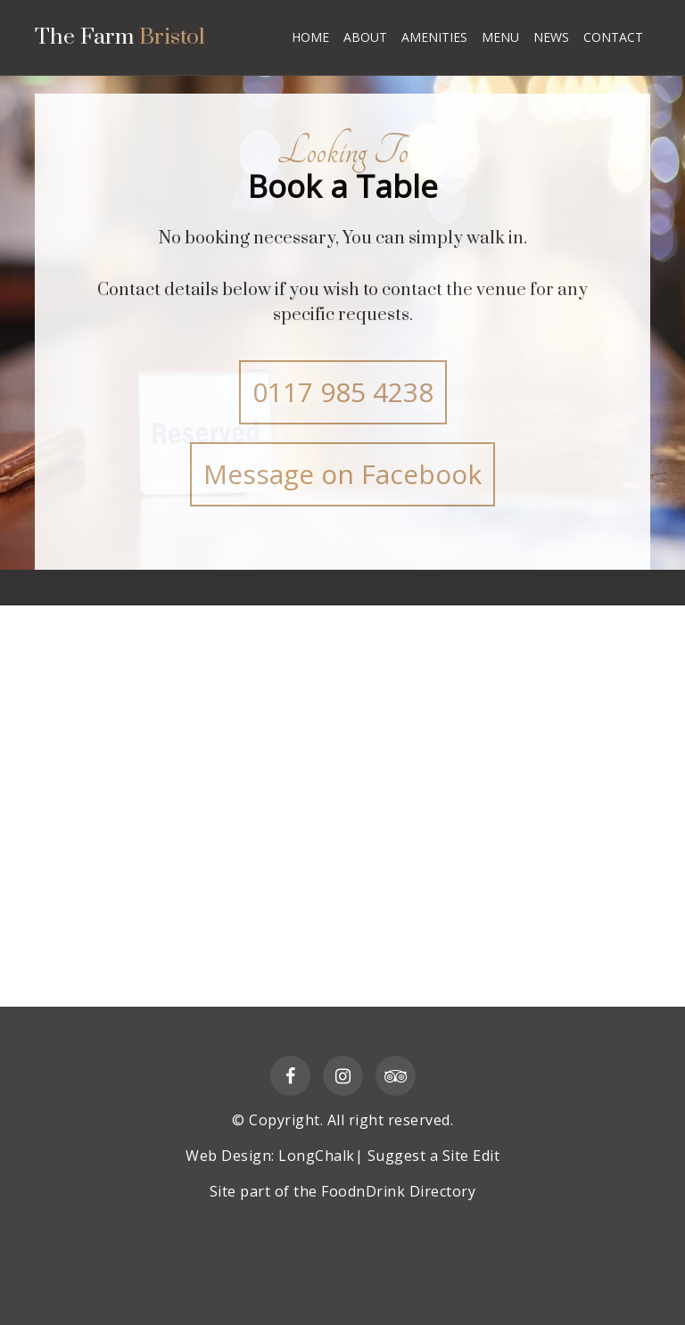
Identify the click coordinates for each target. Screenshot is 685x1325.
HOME (310, 37)
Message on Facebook (342, 474)
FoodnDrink (363, 1191)
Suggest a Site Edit (433, 1155)
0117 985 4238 (342, 392)
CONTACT (613, 37)
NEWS (551, 37)
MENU (500, 37)
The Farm (122, 39)
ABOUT (365, 37)
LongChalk (316, 1155)
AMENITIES (434, 37)
